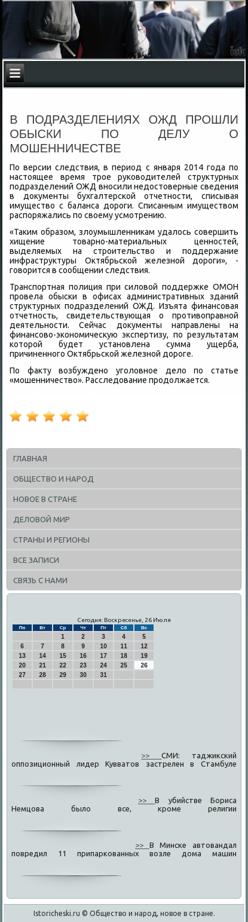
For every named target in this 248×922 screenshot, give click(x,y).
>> (151, 755)
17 (103, 656)
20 (22, 665)
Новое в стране (45, 499)
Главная (30, 458)
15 (63, 656)
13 (22, 656)
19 (144, 656)
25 (124, 665)
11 (124, 646)
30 (83, 675)
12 (144, 646)
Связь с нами (40, 580)
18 (124, 656)
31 (103, 675)
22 (63, 665)
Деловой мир (41, 519)
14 (42, 656)
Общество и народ (53, 478)
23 (83, 665)
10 (103, 646)
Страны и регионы (51, 539)
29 (63, 675)
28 (42, 675)
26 (144, 665)
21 (42, 665)
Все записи (36, 560)
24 (103, 665)
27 (22, 675)
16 (83, 656)
